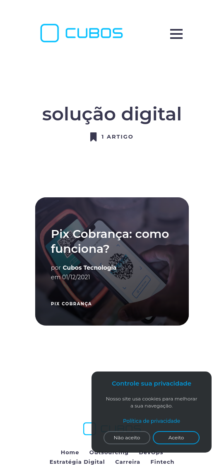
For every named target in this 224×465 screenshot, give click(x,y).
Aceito (176, 437)
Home (70, 452)
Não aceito (127, 437)
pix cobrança (71, 304)
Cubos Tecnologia (90, 267)
